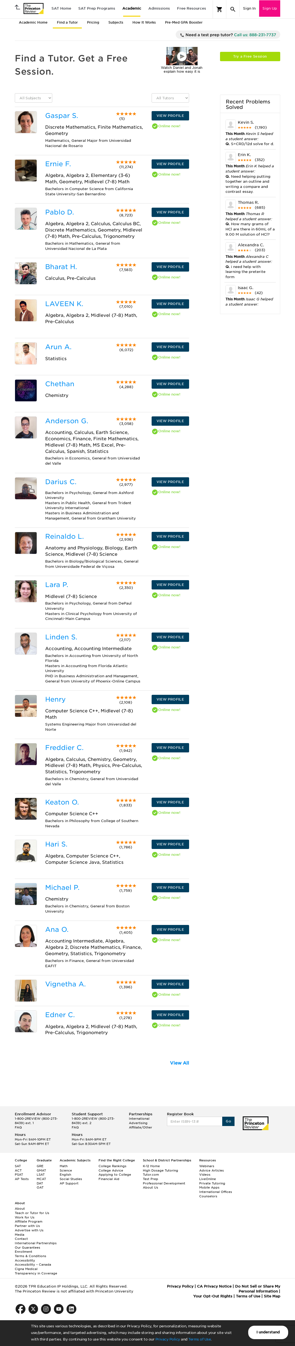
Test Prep (150, 1179)
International (139, 1119)
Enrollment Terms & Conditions (30, 1254)
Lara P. (56, 585)
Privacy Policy (167, 1339)
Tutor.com (151, 1174)
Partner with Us (27, 1226)
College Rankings (112, 1166)
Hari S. (56, 844)
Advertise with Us (29, 1230)
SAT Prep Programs (96, 8)
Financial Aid (109, 1179)
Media (19, 1235)
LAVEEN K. (64, 304)
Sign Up (269, 8)
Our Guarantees (27, 1247)
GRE (40, 1166)
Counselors (208, 1196)
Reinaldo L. (64, 536)
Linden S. (61, 637)
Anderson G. (66, 421)
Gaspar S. (61, 116)
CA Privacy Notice (214, 1286)
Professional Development (164, 1183)
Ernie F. (58, 164)
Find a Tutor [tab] (67, 22)
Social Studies (71, 1179)
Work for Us (24, 1217)
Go (228, 1121)
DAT (40, 1183)
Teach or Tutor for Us (32, 1213)
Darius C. (60, 482)
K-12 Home (151, 1166)
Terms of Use (199, 1339)
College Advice (111, 1170)
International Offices (215, 1192)
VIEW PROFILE (170, 116)
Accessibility (25, 1260)
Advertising (138, 1123)
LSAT (41, 1174)
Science (66, 1170)
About (20, 1208)
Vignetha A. (65, 984)
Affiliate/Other (140, 1127)
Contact (21, 1239)
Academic (131, 8)
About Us (150, 1187)
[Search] (232, 9)
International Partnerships (36, 1243)
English (65, 1174)
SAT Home (61, 8)
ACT (18, 1170)
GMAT (41, 1170)
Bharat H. (61, 267)
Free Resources (191, 8)
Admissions (159, 8)
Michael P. (62, 887)
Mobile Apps (209, 1187)
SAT (18, 1166)
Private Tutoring (212, 1183)
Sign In (249, 8)
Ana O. (56, 929)
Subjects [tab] (115, 22)
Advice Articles (211, 1170)
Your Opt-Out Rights (212, 1296)
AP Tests (22, 1179)
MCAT (41, 1179)
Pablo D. (59, 212)
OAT (40, 1187)
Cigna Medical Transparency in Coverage (36, 1271)
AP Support (69, 1183)
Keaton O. (62, 802)
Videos (204, 1174)
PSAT (19, 1174)
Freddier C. (64, 748)
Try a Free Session (250, 56)
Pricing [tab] (93, 22)
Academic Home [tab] (33, 22)
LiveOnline (207, 1179)
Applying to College (115, 1174)
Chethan (59, 384)
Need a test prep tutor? (228, 35)
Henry (55, 699)
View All (179, 1063)
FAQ (18, 1127)
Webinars (206, 1166)
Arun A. (58, 347)
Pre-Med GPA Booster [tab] (184, 22)
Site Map (272, 1296)
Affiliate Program (28, 1221)
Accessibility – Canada (33, 1264)
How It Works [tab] (144, 22)
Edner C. (60, 1015)
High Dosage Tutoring (160, 1170)
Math (64, 1166)
